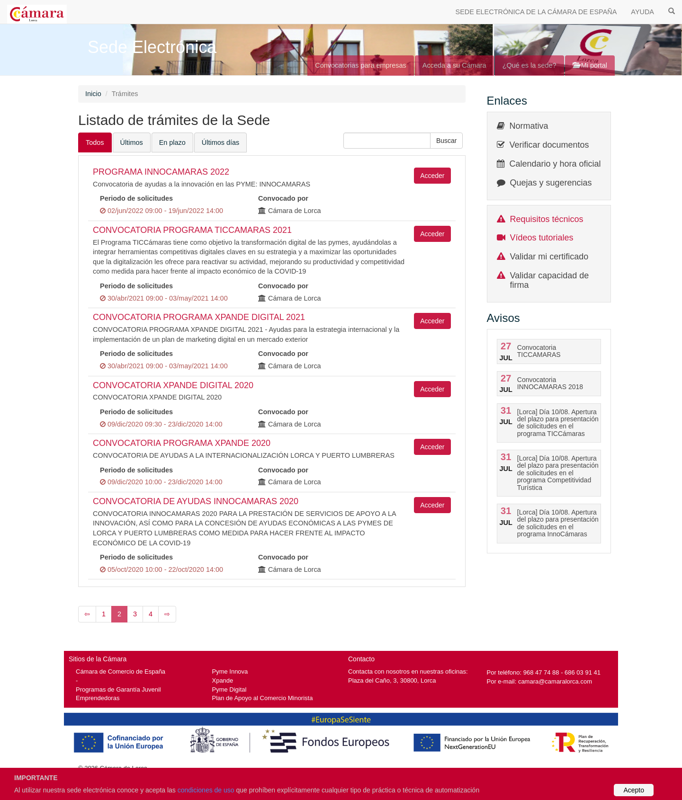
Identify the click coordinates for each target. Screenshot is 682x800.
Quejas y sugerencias (551, 182)
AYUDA (642, 12)
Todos (95, 142)
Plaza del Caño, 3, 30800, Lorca (392, 680)
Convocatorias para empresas (360, 65)
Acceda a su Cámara (454, 65)
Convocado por (283, 198)
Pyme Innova (230, 671)
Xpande (222, 680)
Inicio (93, 94)
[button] (446, 141)
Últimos (131, 142)
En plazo (172, 142)
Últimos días (220, 142)
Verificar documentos (549, 145)
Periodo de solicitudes (136, 198)
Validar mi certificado (549, 256)
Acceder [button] (432, 175)
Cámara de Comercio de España (120, 671)
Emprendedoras (97, 698)
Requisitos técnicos (546, 219)
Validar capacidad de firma (549, 280)
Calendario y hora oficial (555, 164)
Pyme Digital (229, 689)
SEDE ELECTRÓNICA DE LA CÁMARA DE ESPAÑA (536, 12)
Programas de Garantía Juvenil (118, 689)
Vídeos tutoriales (542, 237)
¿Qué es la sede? (529, 65)
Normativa (529, 126)
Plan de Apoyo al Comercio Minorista (262, 698)
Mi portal (590, 65)
